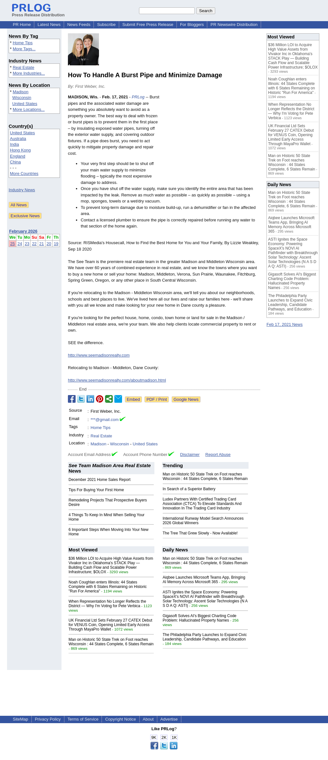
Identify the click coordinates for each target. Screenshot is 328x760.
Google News (186, 399)
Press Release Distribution (38, 12)
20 (48, 243)
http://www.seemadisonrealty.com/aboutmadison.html (117, 380)
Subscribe (106, 24)
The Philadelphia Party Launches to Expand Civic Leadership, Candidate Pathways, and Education (205, 636)
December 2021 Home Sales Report (99, 479)
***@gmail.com (105, 419)
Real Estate (23, 67)
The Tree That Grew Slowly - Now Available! (200, 533)
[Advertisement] (212, 141)
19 (56, 243)
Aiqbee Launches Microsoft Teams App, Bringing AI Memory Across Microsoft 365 (204, 579)
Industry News (22, 189)
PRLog (138, 97)
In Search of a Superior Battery (189, 489)
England (17, 156)
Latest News (49, 24)
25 (12, 243)
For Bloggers (192, 24)
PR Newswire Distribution (234, 24)
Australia (18, 138)
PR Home (22, 24)
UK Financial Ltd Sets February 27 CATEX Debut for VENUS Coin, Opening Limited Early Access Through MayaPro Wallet (110, 625)
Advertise (169, 719)
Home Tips (23, 42)
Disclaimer (190, 454)
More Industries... (29, 73)
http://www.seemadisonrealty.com (99, 355)
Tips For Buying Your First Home (96, 490)
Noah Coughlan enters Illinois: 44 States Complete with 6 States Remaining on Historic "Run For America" (108, 586)
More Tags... (24, 48)
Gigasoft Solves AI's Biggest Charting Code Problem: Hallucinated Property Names (199, 618)
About (148, 719)
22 (34, 243)
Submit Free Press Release (147, 24)
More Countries (24, 173)
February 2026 (23, 231)
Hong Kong (20, 150)
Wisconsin (21, 97)
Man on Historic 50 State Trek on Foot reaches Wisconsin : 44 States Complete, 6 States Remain (205, 476)
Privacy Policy (48, 719)
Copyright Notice (120, 719)
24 (20, 243)
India (14, 144)
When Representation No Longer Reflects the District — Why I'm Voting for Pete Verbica (107, 603)
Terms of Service (83, 719)
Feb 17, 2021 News (284, 324)
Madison (21, 91)
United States (24, 103)
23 (27, 243)
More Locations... (29, 109)
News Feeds (78, 24)
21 (41, 243)
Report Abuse (218, 454)
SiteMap (20, 719)
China (15, 162)
